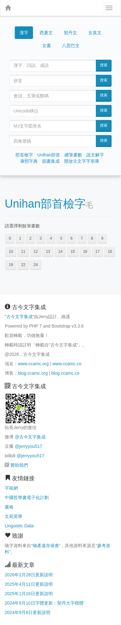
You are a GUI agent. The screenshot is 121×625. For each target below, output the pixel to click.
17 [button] (98, 251)
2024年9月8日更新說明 (27, 612)
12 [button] (36, 251)
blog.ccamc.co (65, 373)
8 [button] (92, 238)
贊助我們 (19, 465)
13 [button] (48, 251)
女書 (46, 45)
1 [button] (20, 238)
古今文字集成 (19, 316)
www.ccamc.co (66, 363)
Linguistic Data (19, 525)
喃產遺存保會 (46, 545)
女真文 (95, 32)
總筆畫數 (73, 154)
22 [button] (23, 265)
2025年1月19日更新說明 (29, 593)
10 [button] (11, 251)
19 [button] (11, 265)
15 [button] (73, 251)
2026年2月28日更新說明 (29, 574)
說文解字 (95, 154)
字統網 (11, 488)
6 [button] (71, 238)
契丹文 (70, 32)
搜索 (103, 65)
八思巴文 (71, 45)
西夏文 (46, 32)
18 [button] (110, 251)
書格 (9, 506)
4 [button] (51, 238)
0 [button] (10, 238)
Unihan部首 (48, 154)
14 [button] (60, 251)
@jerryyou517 (28, 446)
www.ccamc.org (33, 363)
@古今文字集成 (30, 436)
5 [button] (61, 238)
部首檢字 (24, 154)
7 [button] (82, 238)
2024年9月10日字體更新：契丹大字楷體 (44, 603)
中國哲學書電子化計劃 (27, 497)
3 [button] (41, 238)
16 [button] (85, 251)
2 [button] (30, 238)
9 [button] (102, 238)
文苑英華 (13, 516)
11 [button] (23, 251)
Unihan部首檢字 (45, 203)
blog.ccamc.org (33, 373)
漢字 (23, 32)
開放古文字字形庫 (81, 161)
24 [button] (36, 265)
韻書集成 (51, 161)
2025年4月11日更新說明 (29, 584)
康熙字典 (29, 161)
